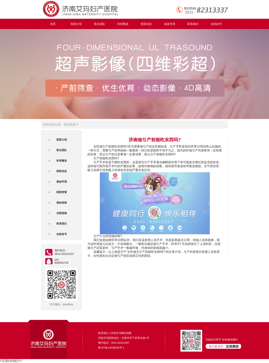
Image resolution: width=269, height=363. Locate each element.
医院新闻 (70, 124)
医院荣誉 (61, 192)
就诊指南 (61, 202)
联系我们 (193, 23)
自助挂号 (216, 23)
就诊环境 (169, 23)
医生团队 (99, 23)
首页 (53, 23)
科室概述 (123, 23)
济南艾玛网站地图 (121, 333)
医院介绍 (76, 23)
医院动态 (146, 23)
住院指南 (61, 213)
